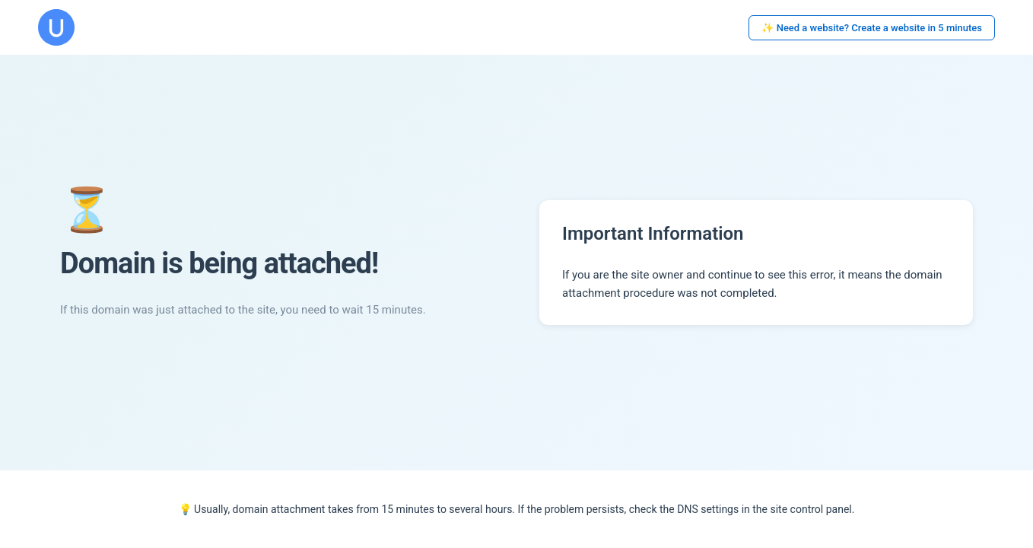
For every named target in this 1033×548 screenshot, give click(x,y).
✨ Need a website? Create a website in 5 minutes (871, 27)
